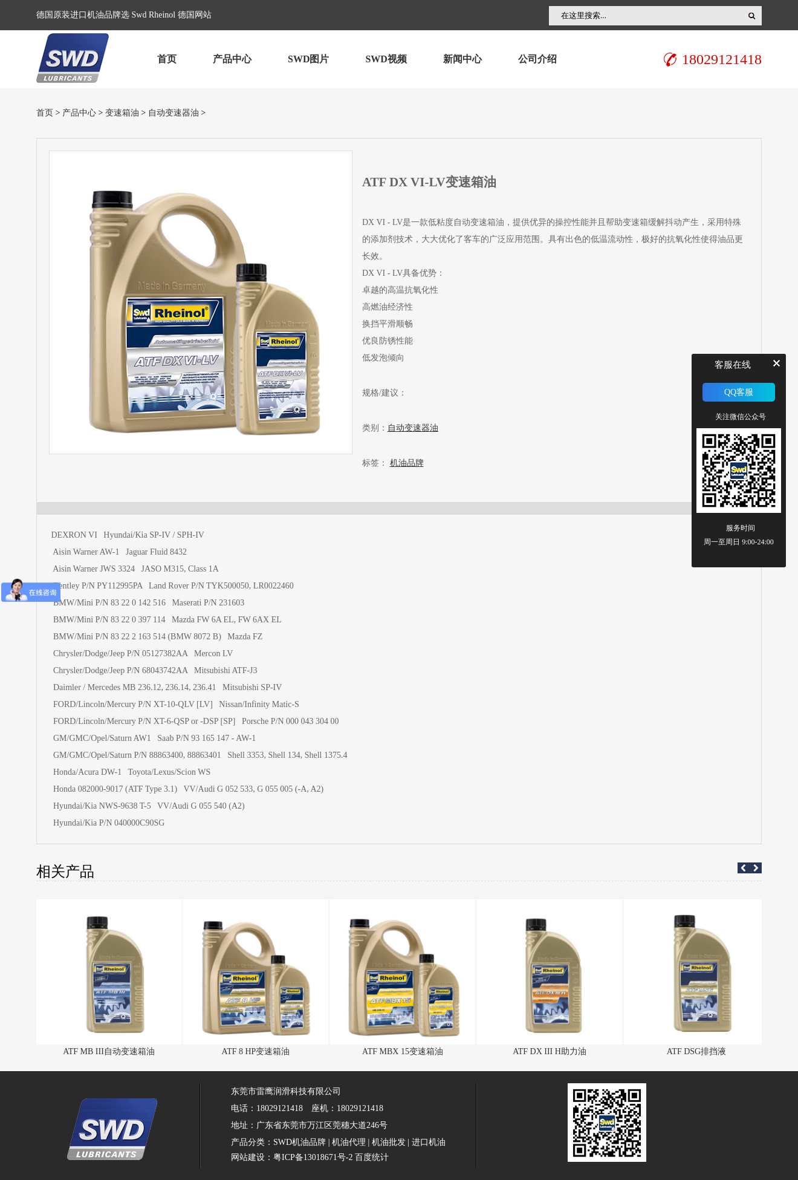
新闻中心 (462, 59)
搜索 (752, 15)
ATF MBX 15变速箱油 (402, 1051)
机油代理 (349, 1142)
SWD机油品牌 (299, 1142)
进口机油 (429, 1142)
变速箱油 (122, 112)
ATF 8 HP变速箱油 (256, 1051)
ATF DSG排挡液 (696, 1051)
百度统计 (372, 1157)
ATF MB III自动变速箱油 (109, 1051)
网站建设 (248, 1157)
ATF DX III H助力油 (549, 1051)
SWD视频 (385, 59)
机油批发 (389, 1142)
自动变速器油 (173, 112)
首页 (167, 59)
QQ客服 (738, 392)
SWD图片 (308, 59)
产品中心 (232, 59)
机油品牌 (407, 463)
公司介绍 (537, 59)
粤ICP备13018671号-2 (312, 1157)
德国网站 (195, 14)
